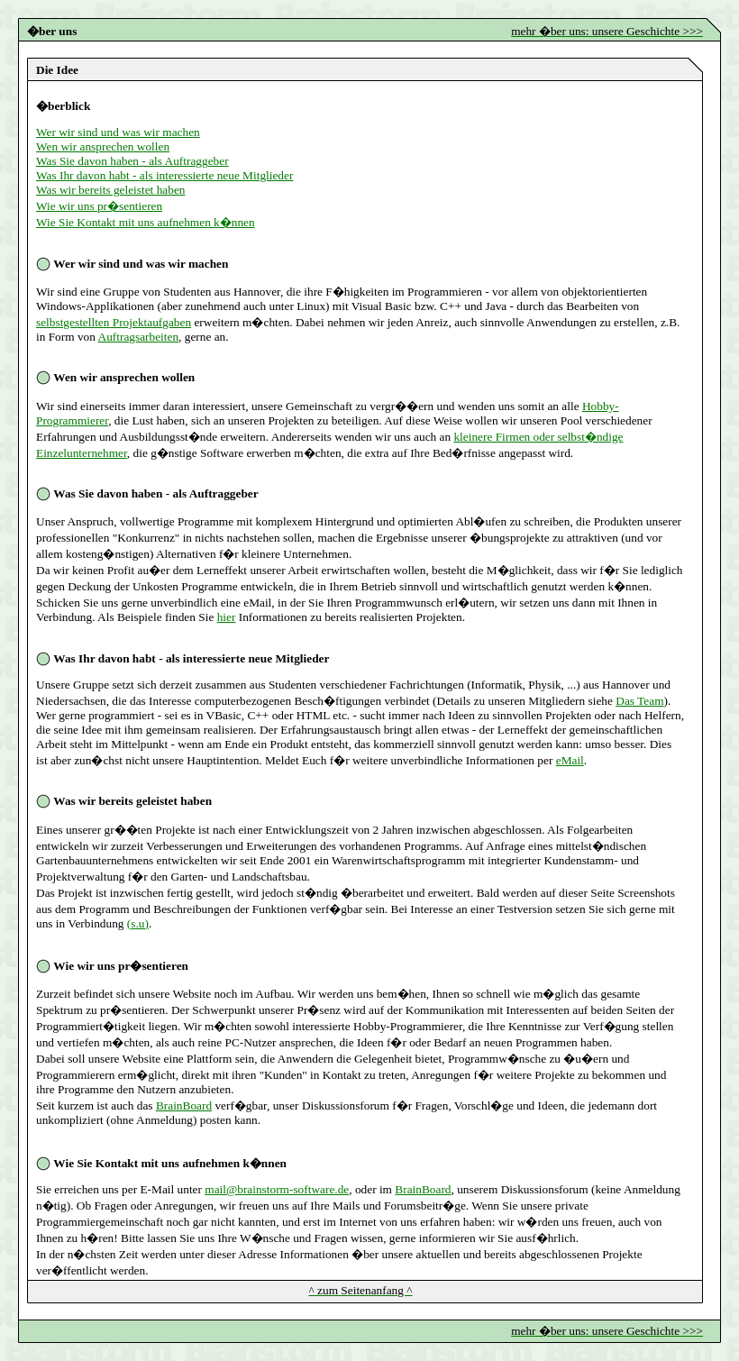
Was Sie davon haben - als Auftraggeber (132, 161)
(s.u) (138, 923)
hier (226, 617)
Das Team (639, 701)
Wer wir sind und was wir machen (118, 132)
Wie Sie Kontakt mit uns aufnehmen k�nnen (145, 222)
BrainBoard (184, 1105)
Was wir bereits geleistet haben (110, 189)
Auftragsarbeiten (138, 336)
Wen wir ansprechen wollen (102, 146)
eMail (570, 760)
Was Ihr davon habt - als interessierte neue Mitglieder (164, 175)
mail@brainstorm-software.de (277, 1189)
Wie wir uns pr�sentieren (99, 206)
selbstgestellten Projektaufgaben (113, 322)
